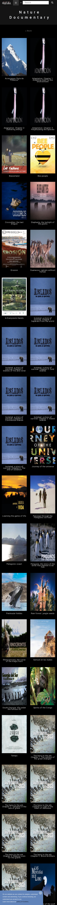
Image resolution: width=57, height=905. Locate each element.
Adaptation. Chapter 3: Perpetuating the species (42, 128)
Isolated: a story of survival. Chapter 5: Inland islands (43, 418)
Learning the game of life (14, 516)
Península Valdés (14, 613)
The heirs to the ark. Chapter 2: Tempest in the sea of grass (14, 806)
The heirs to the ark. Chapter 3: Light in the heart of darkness (42, 806)
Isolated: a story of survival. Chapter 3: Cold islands (42, 369)
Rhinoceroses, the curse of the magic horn (14, 660)
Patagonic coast (14, 564)
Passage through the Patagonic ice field (43, 516)
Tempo (14, 755)
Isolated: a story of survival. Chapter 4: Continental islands (14, 418)
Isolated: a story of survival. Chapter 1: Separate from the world (42, 319)
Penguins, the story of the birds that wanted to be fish (43, 565)
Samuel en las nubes (42, 660)
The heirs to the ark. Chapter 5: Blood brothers (43, 855)
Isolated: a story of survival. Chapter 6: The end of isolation (14, 468)
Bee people (43, 176)
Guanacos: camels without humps (42, 271)
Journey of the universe (43, 466)
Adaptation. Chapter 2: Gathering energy (14, 128)
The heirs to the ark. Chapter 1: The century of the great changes (43, 757)
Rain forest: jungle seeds (43, 613)
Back (28, 31)
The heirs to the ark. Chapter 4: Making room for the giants (14, 856)
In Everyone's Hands (14, 318)
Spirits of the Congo (42, 707)
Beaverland (14, 176)
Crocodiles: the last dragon (14, 223)
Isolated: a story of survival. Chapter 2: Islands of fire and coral (14, 369)
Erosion (14, 270)
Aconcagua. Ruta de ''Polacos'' (14, 79)
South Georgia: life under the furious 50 (14, 708)
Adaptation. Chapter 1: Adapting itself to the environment (42, 80)
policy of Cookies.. (23, 902)
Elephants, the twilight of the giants (42, 223)
